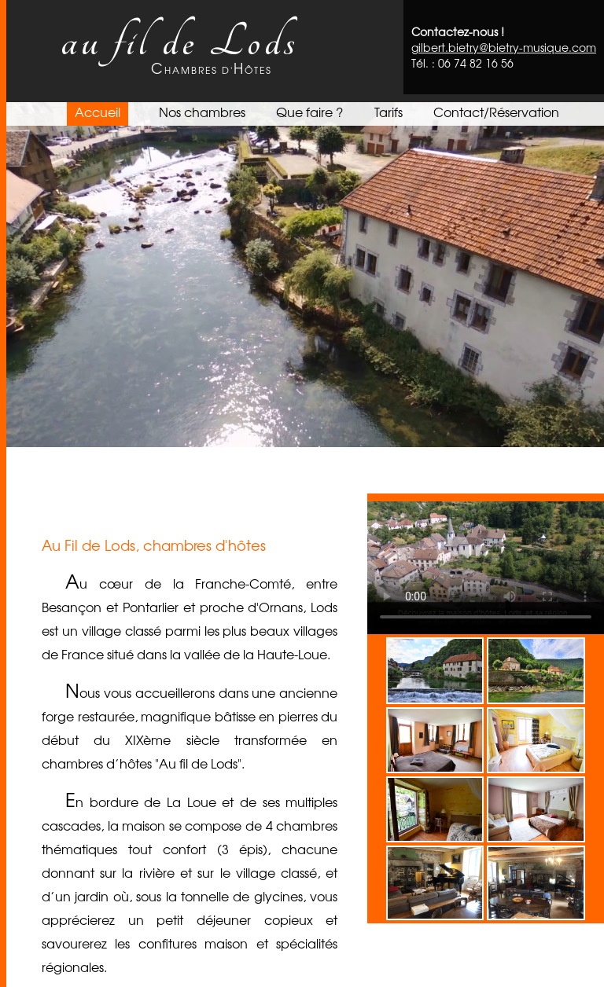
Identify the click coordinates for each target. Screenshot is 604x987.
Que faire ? (309, 111)
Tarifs (388, 111)
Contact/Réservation (496, 111)
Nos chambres (202, 111)
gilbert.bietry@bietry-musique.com (503, 47)
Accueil (97, 111)
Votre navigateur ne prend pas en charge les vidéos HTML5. (302, 274)
